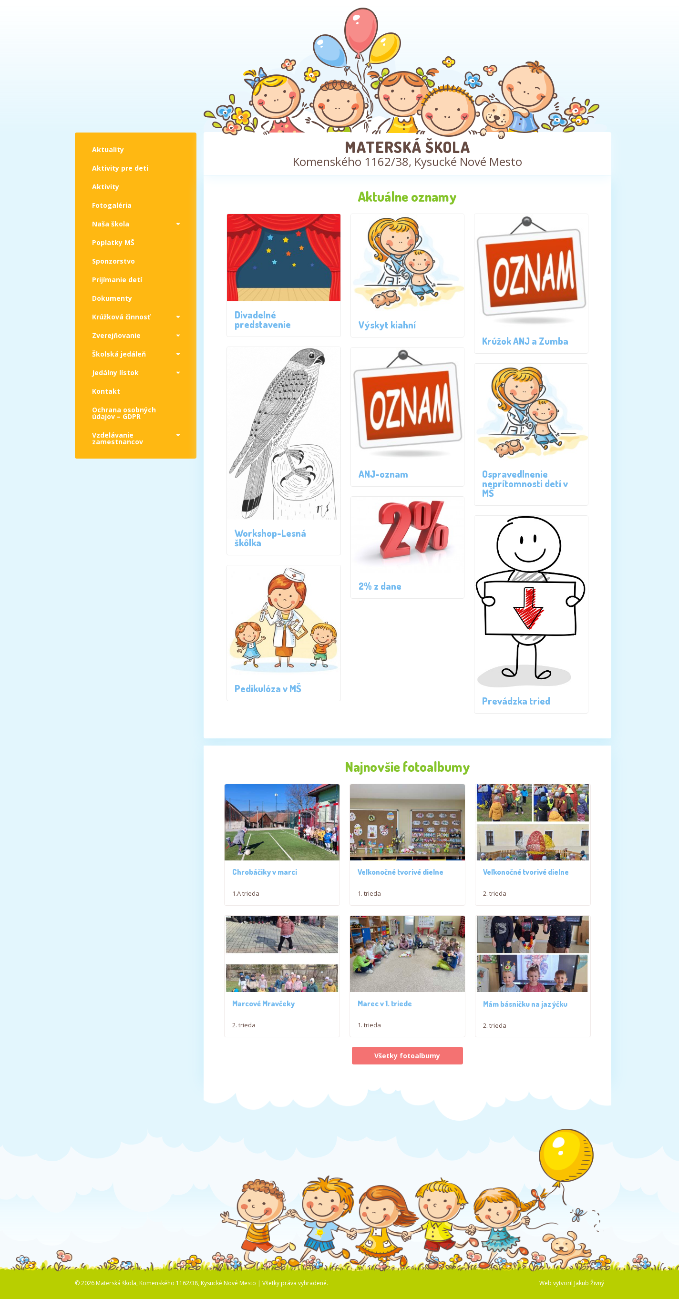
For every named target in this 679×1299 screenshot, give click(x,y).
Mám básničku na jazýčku (525, 1069)
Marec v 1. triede (385, 1034)
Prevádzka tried (516, 701)
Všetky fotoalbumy (407, 1120)
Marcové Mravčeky (263, 1034)
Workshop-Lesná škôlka (270, 538)
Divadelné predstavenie (263, 319)
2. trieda (494, 908)
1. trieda (369, 908)
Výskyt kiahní (387, 324)
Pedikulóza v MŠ (268, 688)
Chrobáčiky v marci (264, 887)
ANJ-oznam (383, 474)
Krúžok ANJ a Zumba (525, 341)
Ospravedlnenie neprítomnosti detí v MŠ (525, 483)
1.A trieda (245, 908)
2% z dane (380, 586)
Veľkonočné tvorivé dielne (400, 887)
